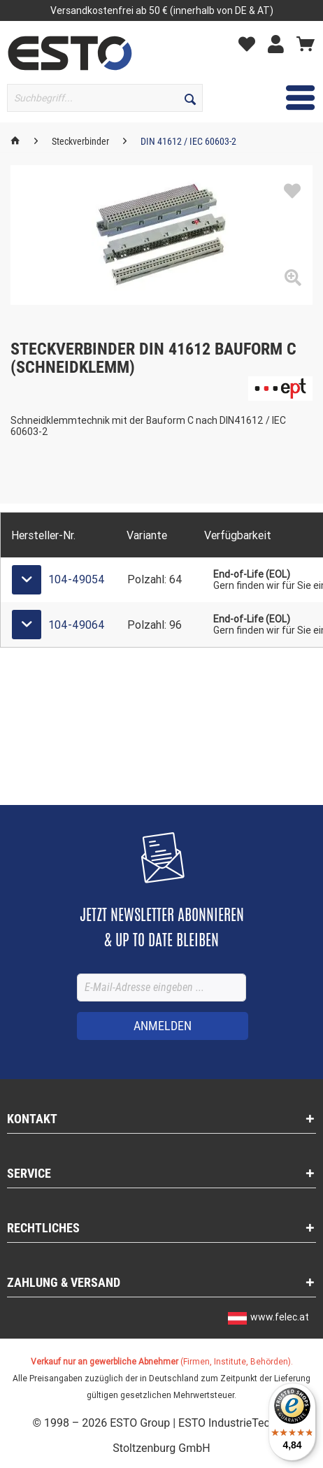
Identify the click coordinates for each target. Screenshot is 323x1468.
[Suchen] (190, 98)
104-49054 (76, 579)
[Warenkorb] (305, 43)
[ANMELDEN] (162, 1026)
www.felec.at (279, 1317)
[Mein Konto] (279, 43)
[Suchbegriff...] (105, 98)
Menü (281, 95)
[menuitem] (250, 42)
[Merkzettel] (250, 43)
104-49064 (76, 625)
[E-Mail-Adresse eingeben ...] (161, 988)
